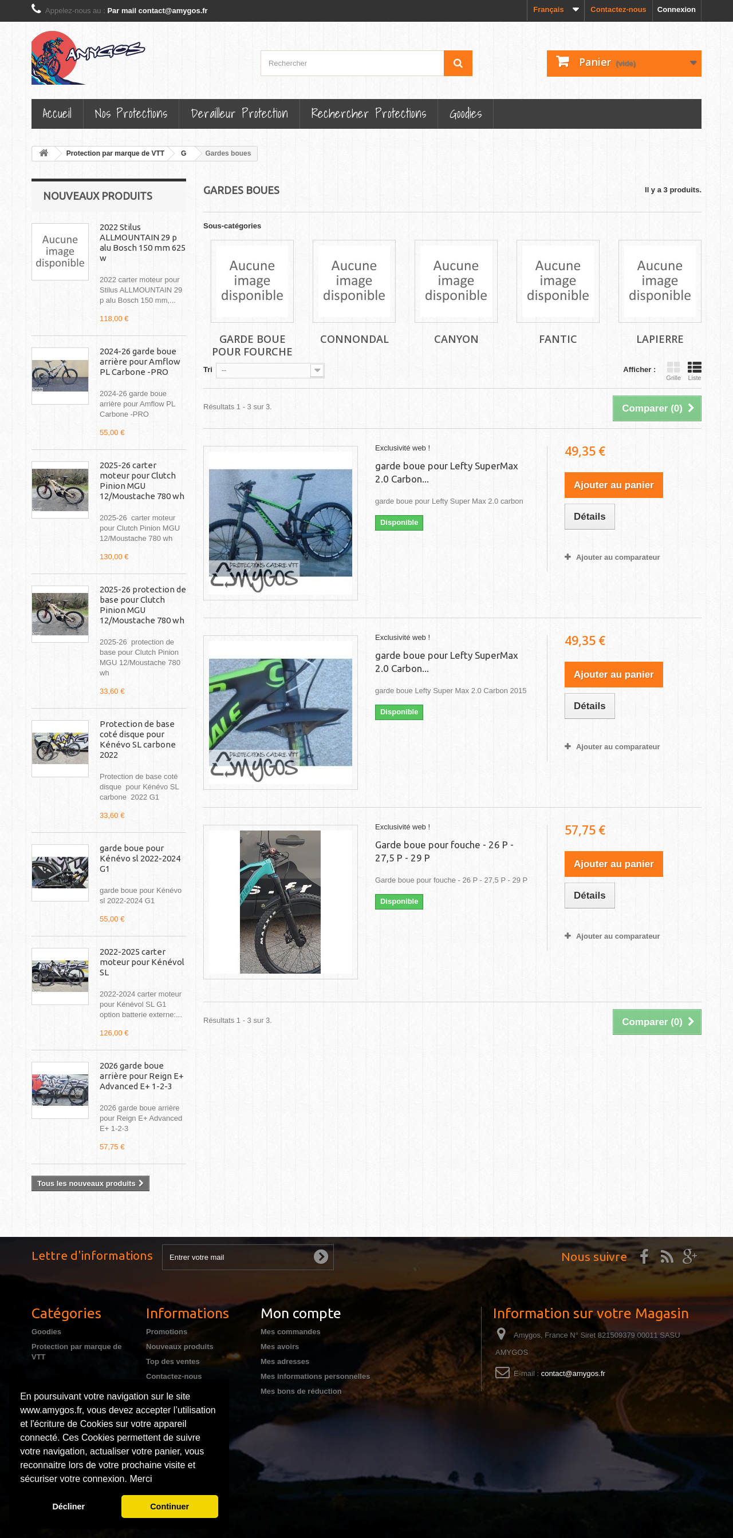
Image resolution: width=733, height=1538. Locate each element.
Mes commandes (291, 1331)
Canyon (456, 339)
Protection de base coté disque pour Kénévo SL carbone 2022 (138, 739)
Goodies (466, 113)
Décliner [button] (68, 1506)
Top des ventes (173, 1361)
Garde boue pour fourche (252, 345)
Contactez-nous (618, 9)
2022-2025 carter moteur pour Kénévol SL (142, 962)
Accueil (57, 113)
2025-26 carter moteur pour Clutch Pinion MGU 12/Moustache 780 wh (142, 480)
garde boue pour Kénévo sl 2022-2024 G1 (140, 858)
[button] (156, 1480)
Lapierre (660, 339)
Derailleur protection (239, 113)
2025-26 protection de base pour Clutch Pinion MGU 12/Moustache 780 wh (143, 604)
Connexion (676, 9)
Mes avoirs (280, 1346)
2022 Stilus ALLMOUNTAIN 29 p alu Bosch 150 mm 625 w (143, 242)
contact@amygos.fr (573, 1373)
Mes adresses (285, 1361)
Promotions (166, 1331)
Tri (207, 369)
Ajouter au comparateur (618, 557)
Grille (673, 371)
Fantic (558, 339)
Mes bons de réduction (301, 1391)
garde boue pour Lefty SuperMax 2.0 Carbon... (446, 472)
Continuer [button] (169, 1506)
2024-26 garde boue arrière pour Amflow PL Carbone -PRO (140, 361)
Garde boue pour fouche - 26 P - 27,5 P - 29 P (444, 851)
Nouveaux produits (97, 195)
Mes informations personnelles (315, 1376)
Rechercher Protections (369, 113)
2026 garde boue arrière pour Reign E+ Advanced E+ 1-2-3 (142, 1076)
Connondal (354, 339)
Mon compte (301, 1313)
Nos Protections (131, 113)
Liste (695, 371)
